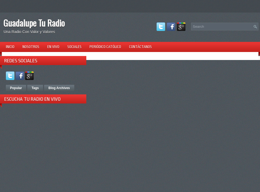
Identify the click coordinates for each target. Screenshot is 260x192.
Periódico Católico (105, 47)
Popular (16, 88)
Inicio (10, 47)
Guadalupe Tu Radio (34, 23)
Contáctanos (140, 47)
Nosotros (30, 47)
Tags (35, 88)
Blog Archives (59, 88)
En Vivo (53, 47)
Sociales (74, 47)
